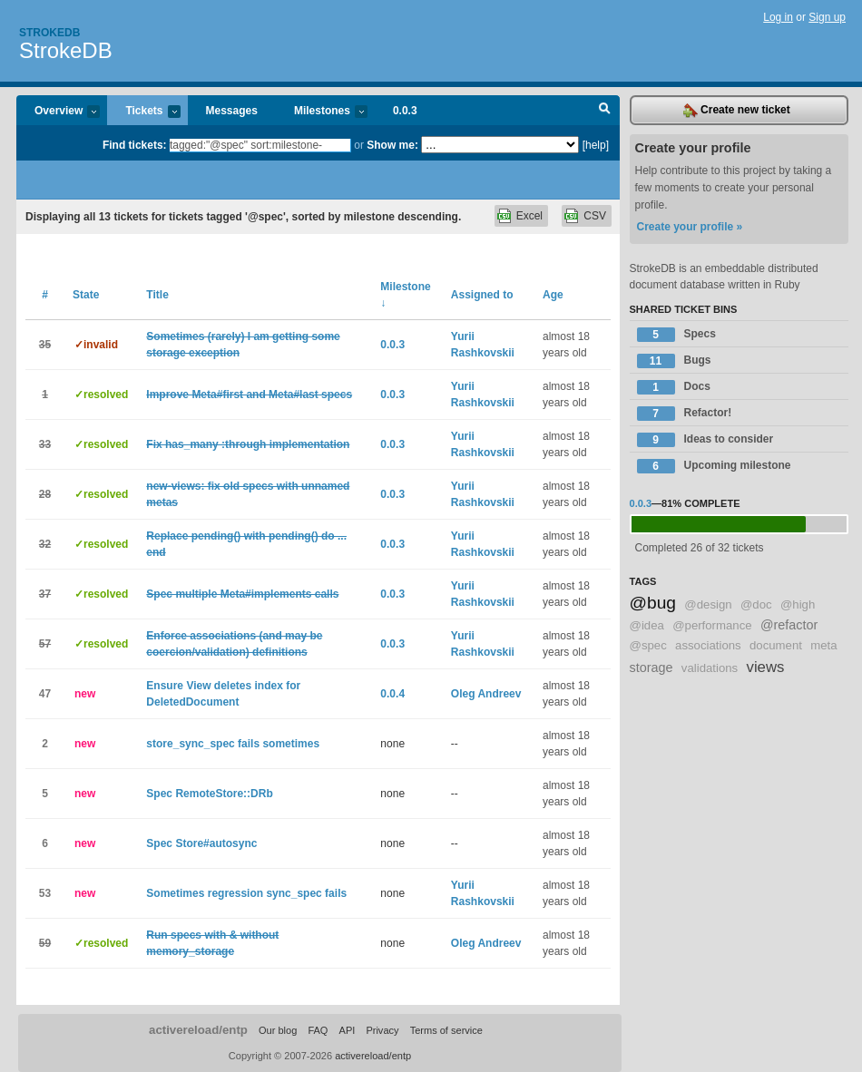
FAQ (318, 1030)
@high (797, 604)
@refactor (789, 625)
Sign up (827, 17)
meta (823, 645)
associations (708, 645)
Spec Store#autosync (201, 843)
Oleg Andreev (486, 693)
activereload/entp (198, 1030)
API (347, 1030)
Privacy (382, 1030)
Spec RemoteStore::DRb (209, 793)
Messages (232, 110)
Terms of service (446, 1030)
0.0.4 (392, 693)
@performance (711, 625)
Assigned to (482, 294)
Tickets (143, 112)
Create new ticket (736, 110)
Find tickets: (135, 145)
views (766, 667)
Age (553, 294)
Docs (673, 387)
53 (45, 893)
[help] (596, 145)
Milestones (321, 112)
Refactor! (684, 413)
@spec (648, 645)
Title (157, 294)
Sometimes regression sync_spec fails (246, 893)
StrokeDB (66, 50)
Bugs (674, 361)
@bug (653, 602)
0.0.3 (405, 110)
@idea (647, 625)
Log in (778, 17)
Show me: (392, 145)
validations (709, 668)
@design (707, 604)
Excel (529, 216)
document (775, 645)
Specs (676, 334)
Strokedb (49, 32)
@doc (756, 604)
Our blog (278, 1030)
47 (45, 693)
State (86, 294)
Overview (58, 112)
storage (651, 667)
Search (605, 110)
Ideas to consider (705, 440)
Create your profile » (690, 226)
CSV (594, 216)
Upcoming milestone (714, 466)
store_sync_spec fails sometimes (232, 743)
